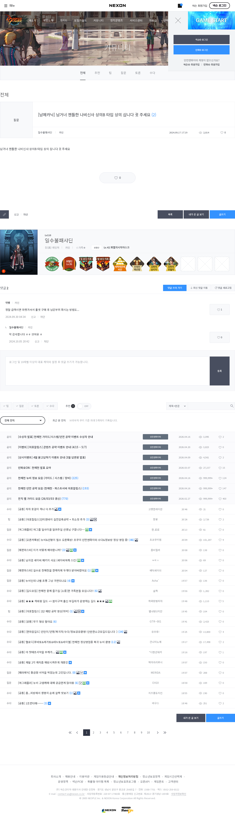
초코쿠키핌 (155, 539)
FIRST (70, 732)
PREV (77, 732)
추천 (97, 73)
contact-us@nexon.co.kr (71, 793)
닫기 (178, 20)
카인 (17, 302)
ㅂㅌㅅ (155, 560)
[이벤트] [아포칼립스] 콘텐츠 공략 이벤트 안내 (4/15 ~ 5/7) (52, 447)
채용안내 (70, 776)
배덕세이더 (155, 570)
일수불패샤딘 (45, 132)
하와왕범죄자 (155, 601)
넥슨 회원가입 (199, 5)
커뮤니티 (98, 20)
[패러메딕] (24, 672)
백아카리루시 (155, 662)
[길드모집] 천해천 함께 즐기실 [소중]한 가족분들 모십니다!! (60, 591)
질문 (123, 73)
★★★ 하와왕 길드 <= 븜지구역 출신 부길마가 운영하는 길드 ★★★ (65, 601)
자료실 (153, 20)
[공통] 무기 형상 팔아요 (39, 621)
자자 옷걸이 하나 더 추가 (40, 509)
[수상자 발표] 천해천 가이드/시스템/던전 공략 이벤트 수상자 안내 (55, 437)
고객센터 (173, 781)
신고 (16, 214)
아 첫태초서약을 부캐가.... (41, 652)
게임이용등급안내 (104, 776)
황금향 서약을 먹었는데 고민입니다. (51, 672)
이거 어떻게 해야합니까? (47, 550)
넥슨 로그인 (219, 5)
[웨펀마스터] (25, 550)
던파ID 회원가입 (212, 64)
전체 (83, 73)
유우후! (155, 632)
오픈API (145, 781)
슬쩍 (155, 591)
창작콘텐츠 (116, 20)
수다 (152, 73)
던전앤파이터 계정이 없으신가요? (201, 60)
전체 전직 (10, 420)
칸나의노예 (155, 642)
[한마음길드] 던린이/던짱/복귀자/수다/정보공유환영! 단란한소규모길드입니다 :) (72, 632)
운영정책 (63, 781)
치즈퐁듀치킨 (155, 693)
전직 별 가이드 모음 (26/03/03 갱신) (39, 498)
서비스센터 (136, 20)
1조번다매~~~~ (35, 703)
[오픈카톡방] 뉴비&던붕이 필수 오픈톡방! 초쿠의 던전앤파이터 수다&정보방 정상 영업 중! (77, 540)
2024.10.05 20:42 (19, 341)
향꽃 (155, 519)
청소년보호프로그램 (124, 781)
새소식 (32, 20)
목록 (170, 214)
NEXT (157, 732)
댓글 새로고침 (223, 287)
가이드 (63, 20)
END (164, 732)
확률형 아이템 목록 (98, 781)
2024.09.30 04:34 (15, 317)
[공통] (21, 509)
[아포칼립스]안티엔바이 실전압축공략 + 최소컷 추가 (56, 519)
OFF (84, 406)
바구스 (155, 703)
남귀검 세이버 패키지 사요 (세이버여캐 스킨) (51, 560)
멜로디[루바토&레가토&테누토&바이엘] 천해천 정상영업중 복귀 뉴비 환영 (68, 642)
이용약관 (84, 776)
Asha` (155, 580)
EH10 (155, 682)
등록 (219, 371)
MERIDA (155, 672)
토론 (138, 73)
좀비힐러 (155, 550)
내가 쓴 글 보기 (196, 214)
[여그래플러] (25, 529)
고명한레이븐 (155, 509)
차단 (25, 214)
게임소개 (48, 20)
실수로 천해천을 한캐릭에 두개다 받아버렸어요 (60, 570)
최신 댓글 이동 (199, 287)
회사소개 (56, 776)
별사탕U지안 (155, 611)
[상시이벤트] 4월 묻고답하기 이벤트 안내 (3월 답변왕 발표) (52, 457)
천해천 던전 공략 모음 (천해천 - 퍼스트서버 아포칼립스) (50, 488)
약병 (7, 302)
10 (148, 732)
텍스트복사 (4, 214)
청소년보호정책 (151, 776)
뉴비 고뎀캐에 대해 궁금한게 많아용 (54, 683)
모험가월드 (80, 20)
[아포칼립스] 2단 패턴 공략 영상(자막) (48, 611)
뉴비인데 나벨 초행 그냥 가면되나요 (46, 581)
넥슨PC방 (77, 781)
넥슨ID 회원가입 (191, 64)
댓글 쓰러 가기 (175, 287)
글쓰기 (222, 214)
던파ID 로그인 (201, 49)
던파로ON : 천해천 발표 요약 (34, 468)
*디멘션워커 (155, 652)
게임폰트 (159, 781)
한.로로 (155, 529)
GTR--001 (155, 621)
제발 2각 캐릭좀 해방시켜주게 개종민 (47, 662)
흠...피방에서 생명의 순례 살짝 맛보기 (47, 693)
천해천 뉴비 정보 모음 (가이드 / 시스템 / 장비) (44, 478)
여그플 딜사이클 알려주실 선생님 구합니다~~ (59, 529)
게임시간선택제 (173, 776)
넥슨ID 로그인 (201, 39)
